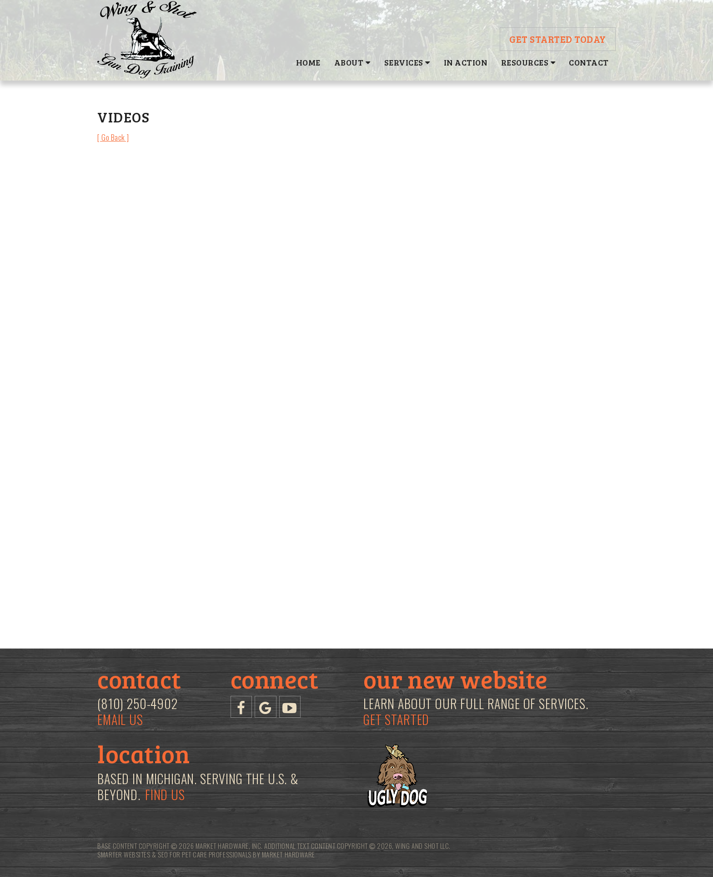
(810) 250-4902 (137, 704)
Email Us (120, 720)
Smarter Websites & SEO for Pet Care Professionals (174, 854)
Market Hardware (288, 854)
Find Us (165, 794)
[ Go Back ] (113, 137)
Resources (528, 62)
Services (407, 62)
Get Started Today (557, 39)
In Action (465, 62)
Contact (589, 62)
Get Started (396, 719)
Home (308, 62)
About (352, 62)
